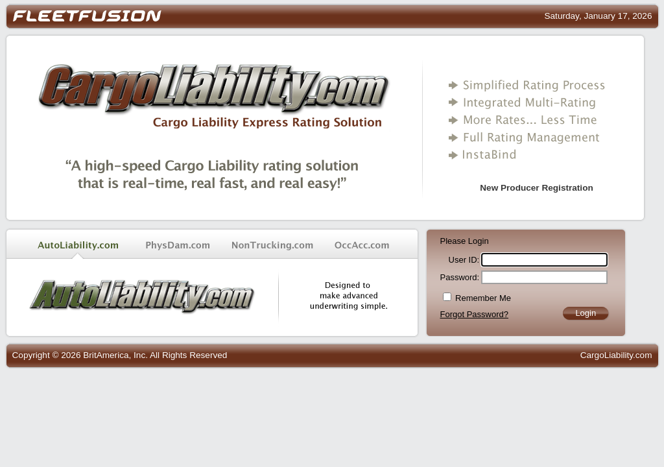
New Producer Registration (536, 188)
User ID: (464, 260)
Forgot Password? (474, 314)
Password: (460, 277)
